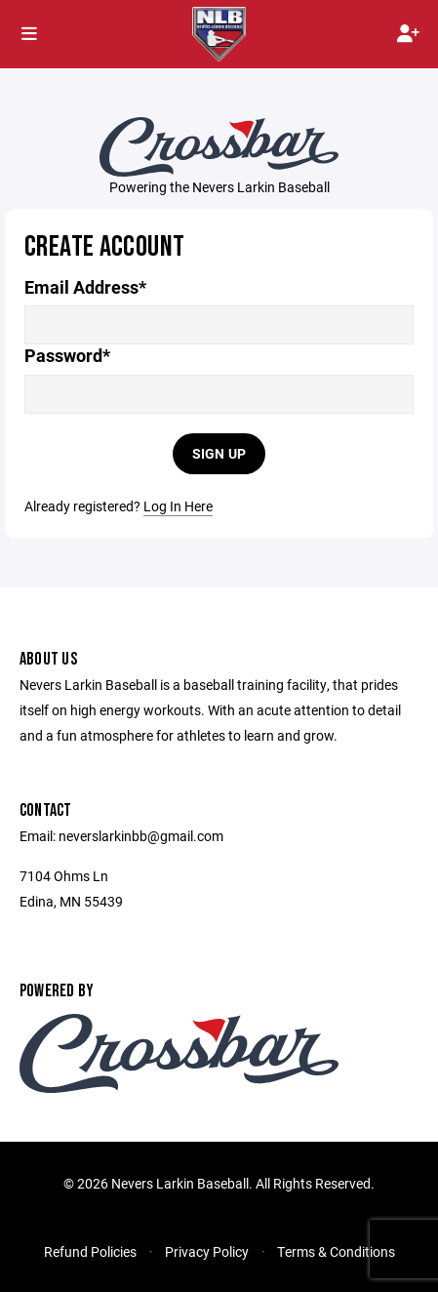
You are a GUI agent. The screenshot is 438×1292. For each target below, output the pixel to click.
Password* (67, 355)
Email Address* (85, 287)
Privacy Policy (207, 1251)
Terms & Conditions (336, 1251)
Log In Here (178, 506)
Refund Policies (90, 1251)
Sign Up (219, 453)
